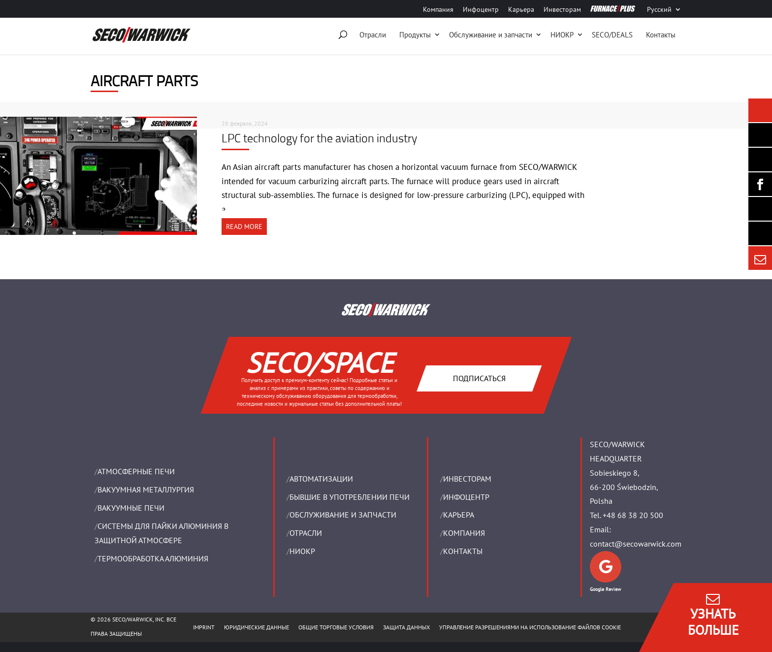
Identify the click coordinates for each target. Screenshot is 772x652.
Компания (438, 10)
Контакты (661, 34)
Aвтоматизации (321, 479)
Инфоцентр (481, 10)
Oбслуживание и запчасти (490, 34)
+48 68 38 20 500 (633, 515)
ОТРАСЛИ (306, 533)
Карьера (521, 10)
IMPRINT (204, 627)
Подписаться (478, 378)
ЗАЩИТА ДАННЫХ (406, 627)
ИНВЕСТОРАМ (467, 479)
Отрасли (372, 34)
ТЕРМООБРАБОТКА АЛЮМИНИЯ (152, 558)
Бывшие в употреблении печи (350, 497)
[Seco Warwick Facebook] (760, 184)
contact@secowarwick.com (635, 544)
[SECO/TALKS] (760, 209)
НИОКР (562, 34)
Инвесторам (562, 10)
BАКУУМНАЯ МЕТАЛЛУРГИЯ (145, 489)
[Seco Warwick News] (760, 110)
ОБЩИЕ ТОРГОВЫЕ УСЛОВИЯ (336, 627)
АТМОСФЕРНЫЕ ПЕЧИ (136, 471)
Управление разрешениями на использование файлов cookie (530, 627)
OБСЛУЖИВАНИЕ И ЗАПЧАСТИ (343, 515)
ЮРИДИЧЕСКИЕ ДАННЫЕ (256, 627)
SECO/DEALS (612, 34)
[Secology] (760, 233)
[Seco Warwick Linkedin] (760, 159)
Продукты (415, 34)
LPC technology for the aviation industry (319, 138)
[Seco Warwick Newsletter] (760, 135)
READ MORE (244, 226)
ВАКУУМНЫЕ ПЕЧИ (130, 508)
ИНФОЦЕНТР (466, 497)
